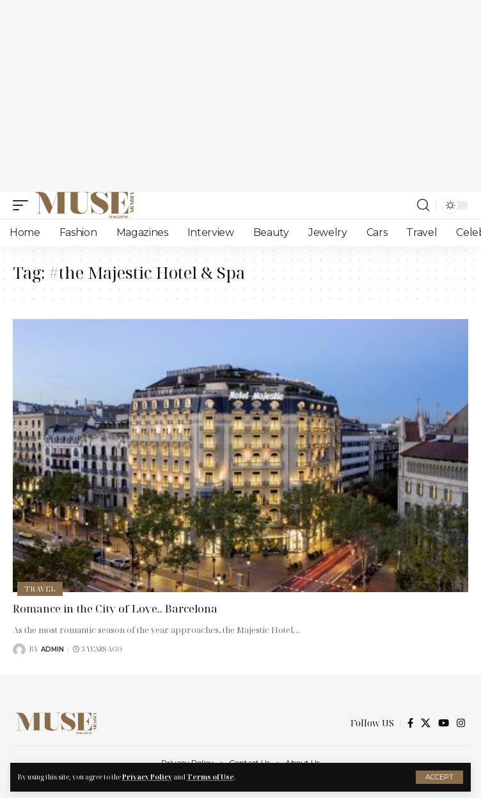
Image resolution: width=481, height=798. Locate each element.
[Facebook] (410, 723)
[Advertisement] (240, 95)
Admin (52, 649)
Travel (40, 588)
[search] (423, 205)
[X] (426, 723)
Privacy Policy (147, 776)
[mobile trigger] (24, 205)
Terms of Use (210, 776)
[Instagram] (460, 723)
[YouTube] (443, 723)
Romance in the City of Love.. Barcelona (115, 608)
